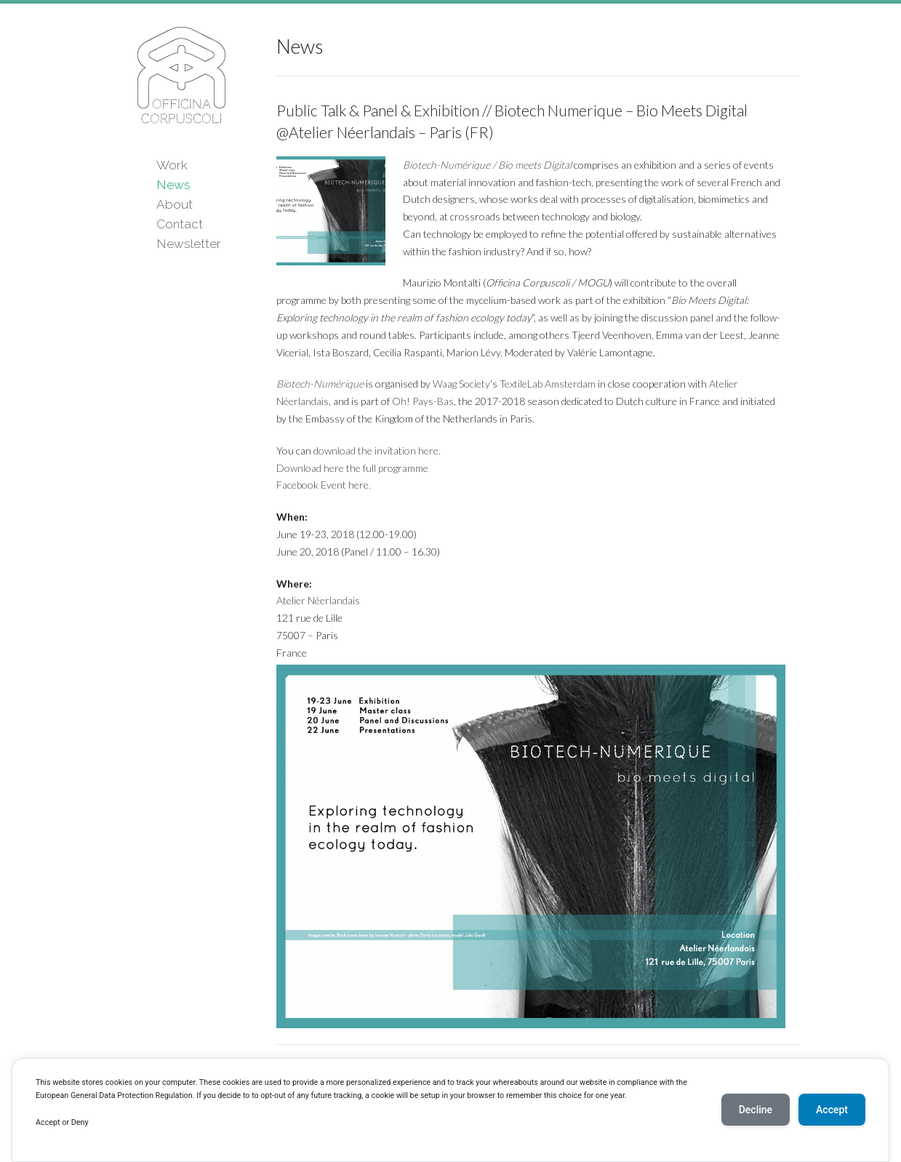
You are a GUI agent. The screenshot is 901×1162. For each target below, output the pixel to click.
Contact (179, 224)
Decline (755, 1109)
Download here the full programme (352, 468)
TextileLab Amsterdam (548, 383)
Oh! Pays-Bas (423, 401)
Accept (832, 1109)
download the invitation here (376, 450)
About (174, 204)
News (173, 184)
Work (172, 165)
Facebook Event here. (323, 484)
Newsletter (188, 243)
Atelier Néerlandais (318, 600)
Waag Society (461, 383)
